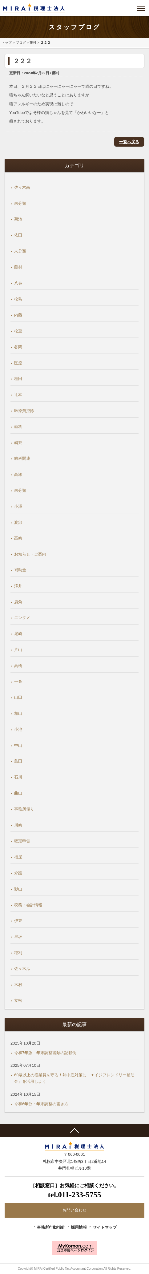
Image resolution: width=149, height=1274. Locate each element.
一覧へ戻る (129, 142)
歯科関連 (22, 458)
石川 (18, 777)
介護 (18, 873)
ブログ (21, 42)
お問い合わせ (74, 1210)
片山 (18, 649)
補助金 (20, 570)
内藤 (18, 315)
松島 (18, 299)
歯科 (18, 426)
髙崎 (18, 538)
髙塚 (18, 474)
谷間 (18, 347)
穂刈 (18, 952)
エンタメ (22, 617)
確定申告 (22, 841)
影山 (18, 889)
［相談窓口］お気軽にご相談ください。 (74, 1191)
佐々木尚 (22, 187)
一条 (18, 681)
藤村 (33, 42)
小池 (18, 729)
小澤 (18, 506)
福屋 (18, 857)
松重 (18, 331)
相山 (18, 713)
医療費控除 (24, 410)
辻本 (18, 394)
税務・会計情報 (28, 905)
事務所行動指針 (51, 1227)
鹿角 (18, 602)
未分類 (20, 203)
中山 (18, 745)
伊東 (18, 920)
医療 (18, 363)
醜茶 (18, 442)
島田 (18, 761)
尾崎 (18, 633)
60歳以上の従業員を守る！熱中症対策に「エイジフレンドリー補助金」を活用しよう (74, 1078)
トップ (7, 42)
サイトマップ (105, 1227)
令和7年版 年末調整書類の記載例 (45, 1052)
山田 (18, 697)
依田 (18, 235)
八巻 (18, 283)
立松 (18, 1000)
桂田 (18, 378)
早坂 (18, 936)
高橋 (18, 665)
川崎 (18, 825)
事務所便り (24, 809)
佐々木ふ (22, 968)
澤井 (18, 586)
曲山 (18, 793)
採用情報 (79, 1227)
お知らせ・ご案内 (30, 554)
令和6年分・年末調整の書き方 (41, 1104)
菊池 (18, 219)
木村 (18, 984)
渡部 (18, 522)
